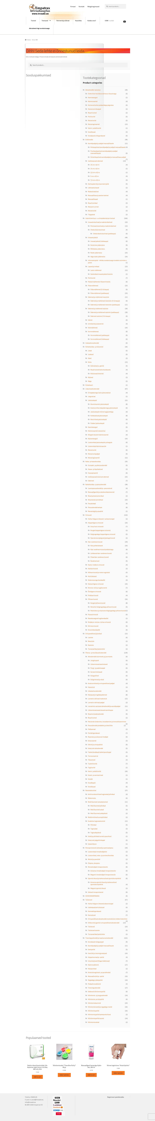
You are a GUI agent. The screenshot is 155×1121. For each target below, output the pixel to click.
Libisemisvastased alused (98, 664)
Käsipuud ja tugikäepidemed (97, 695)
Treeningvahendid (94, 988)
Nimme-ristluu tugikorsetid (97, 588)
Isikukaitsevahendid (92, 343)
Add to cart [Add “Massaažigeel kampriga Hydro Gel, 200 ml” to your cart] (91, 1075)
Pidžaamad (91, 729)
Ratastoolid (92, 120)
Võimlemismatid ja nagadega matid (100, 1007)
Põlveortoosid (93, 599)
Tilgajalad (91, 214)
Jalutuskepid (92, 400)
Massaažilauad (93, 199)
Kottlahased (92, 576)
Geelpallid (91, 949)
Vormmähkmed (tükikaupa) (99, 339)
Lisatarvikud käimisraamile (97, 446)
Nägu (90, 381)
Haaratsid (91, 687)
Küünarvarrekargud (94, 109)
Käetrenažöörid (93, 965)
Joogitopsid (94, 660)
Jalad (90, 351)
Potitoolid (91, 117)
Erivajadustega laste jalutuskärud (99, 393)
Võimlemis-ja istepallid (96, 999)
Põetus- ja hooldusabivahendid (95, 653)
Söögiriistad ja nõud (97, 680)
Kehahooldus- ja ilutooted (94, 347)
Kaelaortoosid (93, 569)
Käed (89, 358)
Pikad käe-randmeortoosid (99, 557)
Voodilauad (91, 132)
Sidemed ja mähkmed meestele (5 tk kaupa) (105, 301)
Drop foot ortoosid (96, 526)
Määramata (92, 798)
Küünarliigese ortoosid (95, 584)
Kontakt (81, 7)
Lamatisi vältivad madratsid (97, 699)
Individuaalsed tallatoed (96, 907)
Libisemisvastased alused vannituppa (100, 710)
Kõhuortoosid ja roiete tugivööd (99, 572)
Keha (89, 362)
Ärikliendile (89, 140)
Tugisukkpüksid (95, 833)
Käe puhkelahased (96, 546)
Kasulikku (78, 21)
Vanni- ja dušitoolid (94, 128)
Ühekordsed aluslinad (97, 230)
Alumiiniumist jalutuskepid (99, 404)
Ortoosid (88, 515)
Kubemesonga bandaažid (96, 580)
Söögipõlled (94, 676)
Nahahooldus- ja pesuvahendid (95, 484)
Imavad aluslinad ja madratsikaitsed (100, 222)
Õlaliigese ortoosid (94, 592)
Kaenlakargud (92, 97)
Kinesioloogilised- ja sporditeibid (99, 972)
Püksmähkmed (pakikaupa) (99, 293)
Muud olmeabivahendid (95, 714)
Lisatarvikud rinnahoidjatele (97, 852)
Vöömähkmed (92, 328)
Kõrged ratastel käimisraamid (98, 435)
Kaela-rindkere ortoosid (96, 565)
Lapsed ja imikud (93, 266)
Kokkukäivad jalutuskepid (99, 416)
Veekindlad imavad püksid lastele (101, 274)
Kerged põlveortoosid (97, 603)
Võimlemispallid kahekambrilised (99, 1014)
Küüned (90, 377)
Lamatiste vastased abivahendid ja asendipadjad (104, 706)
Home (29, 40)
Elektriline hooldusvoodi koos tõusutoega (102, 94)
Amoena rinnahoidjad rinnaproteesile (103, 871)
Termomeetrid (93, 756)
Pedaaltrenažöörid (94, 984)
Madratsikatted (93, 192)
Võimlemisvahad (93, 1022)
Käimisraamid (92, 101)
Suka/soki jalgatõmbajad (96, 840)
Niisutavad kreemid (96, 374)
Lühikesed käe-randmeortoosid (101, 553)
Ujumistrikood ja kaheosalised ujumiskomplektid (104, 878)
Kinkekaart (89, 385)
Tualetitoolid (92, 764)
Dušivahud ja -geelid (97, 366)
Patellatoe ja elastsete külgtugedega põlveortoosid (108, 611)
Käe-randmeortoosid (95, 542)
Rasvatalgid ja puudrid (95, 511)
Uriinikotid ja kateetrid (95, 324)
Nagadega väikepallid (95, 980)
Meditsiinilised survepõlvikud (97, 817)
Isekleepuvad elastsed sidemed (98, 477)
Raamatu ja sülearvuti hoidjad (98, 737)
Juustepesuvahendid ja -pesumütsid (100, 488)
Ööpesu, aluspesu (94, 863)
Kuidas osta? (91, 21)
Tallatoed (88, 900)
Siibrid (90, 320)
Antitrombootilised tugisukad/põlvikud (101, 794)
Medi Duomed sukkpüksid (98, 813)
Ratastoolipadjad (94, 454)
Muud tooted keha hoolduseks (100, 370)
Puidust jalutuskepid (97, 423)
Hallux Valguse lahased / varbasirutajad (101, 519)
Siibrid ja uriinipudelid (95, 745)
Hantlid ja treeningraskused (97, 953)
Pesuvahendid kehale (95, 507)
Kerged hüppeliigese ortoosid (100, 530)
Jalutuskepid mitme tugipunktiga (101, 412)
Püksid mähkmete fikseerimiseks (99, 282)
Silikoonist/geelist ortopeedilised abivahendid (103, 923)
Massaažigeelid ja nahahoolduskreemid (101, 492)
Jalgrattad (91, 396)
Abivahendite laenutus (93, 90)
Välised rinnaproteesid (95, 892)
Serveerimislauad (96, 672)
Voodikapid (91, 783)
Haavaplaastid (93, 473)
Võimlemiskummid (94, 1003)
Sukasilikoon (92, 844)
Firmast (73, 7)
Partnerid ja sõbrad (62, 21)
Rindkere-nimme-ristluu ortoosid (99, 622)
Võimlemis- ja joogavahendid (97, 995)
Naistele (91, 645)
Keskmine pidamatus (97, 245)
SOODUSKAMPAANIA (92, 896)
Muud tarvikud (92, 203)
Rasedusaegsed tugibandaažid (98, 618)
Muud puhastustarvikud (96, 496)
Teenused (45, 21)
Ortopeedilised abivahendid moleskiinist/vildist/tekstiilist (107, 919)
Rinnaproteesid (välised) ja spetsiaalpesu (99, 848)
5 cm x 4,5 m (94, 176)
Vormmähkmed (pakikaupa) (99, 335)
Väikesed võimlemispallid (96, 992)
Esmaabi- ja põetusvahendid (97, 465)
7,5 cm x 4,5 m (95, 180)
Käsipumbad (92, 969)
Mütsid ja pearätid (94, 859)
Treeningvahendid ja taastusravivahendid (99, 938)
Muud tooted (92, 113)
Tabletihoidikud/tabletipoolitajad (99, 752)
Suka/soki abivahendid (95, 748)
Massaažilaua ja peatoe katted (98, 195)
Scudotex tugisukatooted (96, 821)
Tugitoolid (91, 768)
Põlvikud (93, 825)
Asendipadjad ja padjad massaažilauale (101, 143)
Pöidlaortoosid (93, 595)
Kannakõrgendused (94, 911)
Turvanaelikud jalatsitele (96, 649)
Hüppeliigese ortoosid (95, 523)
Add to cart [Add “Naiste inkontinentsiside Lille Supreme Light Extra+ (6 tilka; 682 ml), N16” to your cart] (37, 1077)
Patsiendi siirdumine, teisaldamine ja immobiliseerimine (107, 722)
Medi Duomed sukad (97, 810)
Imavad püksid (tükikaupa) (99, 241)
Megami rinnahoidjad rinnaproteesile (103, 875)
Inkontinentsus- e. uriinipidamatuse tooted (100, 218)
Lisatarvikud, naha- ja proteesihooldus (101, 855)
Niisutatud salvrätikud (95, 500)
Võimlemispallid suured (96, 1018)
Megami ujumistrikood (98, 888)
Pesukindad (92, 504)
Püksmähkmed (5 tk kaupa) (99, 289)
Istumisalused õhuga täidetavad (99, 961)
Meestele (91, 641)
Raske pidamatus (96, 253)
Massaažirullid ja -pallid (96, 976)
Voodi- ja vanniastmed (95, 775)
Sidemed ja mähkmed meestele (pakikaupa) (105, 305)
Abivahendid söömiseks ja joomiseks (100, 657)
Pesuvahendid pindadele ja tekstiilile (100, 725)
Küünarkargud (92, 439)
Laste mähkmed (95, 270)
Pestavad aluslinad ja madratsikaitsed (103, 226)
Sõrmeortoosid (93, 626)
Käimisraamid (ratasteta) (96, 431)
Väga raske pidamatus (97, 257)
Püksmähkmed (93, 286)
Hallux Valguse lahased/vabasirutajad (100, 904)
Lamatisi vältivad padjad (96, 702)
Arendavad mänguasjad (95, 942)
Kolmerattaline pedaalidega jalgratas (101, 105)
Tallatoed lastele (94, 930)
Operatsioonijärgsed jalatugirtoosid (102, 538)
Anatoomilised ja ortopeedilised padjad (101, 683)
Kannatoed (91, 915)
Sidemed (91, 481)
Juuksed (90, 354)
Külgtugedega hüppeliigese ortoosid (102, 534)
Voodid (90, 779)
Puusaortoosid (93, 614)
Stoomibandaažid (94, 630)
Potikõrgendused (94, 733)
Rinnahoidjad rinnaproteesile (98, 867)
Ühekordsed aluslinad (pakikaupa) (104, 234)
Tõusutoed (91, 760)
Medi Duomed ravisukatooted (98, 802)
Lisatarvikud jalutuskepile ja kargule (100, 442)
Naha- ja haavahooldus (93, 461)
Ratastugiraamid (93, 124)
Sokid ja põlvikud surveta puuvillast (100, 836)
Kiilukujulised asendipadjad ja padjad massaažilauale (107, 147)
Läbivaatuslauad (93, 188)
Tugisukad (93, 829)
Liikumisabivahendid (92, 389)
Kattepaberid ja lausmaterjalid (98, 184)
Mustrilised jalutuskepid (98, 419)
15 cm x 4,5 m (94, 169)
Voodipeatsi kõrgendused (96, 136)
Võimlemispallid (93, 1011)
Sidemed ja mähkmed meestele (98, 297)
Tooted (33, 21)
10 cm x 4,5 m (94, 165)
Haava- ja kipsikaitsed (95, 469)
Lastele (90, 637)
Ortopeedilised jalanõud (93, 634)
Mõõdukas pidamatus (97, 249)
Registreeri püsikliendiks (115, 1097)
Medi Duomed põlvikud (98, 806)
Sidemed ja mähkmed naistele (98, 309)
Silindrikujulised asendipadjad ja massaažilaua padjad (108, 157)
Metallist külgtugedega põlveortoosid (103, 607)
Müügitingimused (93, 7)
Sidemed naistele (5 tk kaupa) (100, 316)
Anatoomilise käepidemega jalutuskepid (104, 408)
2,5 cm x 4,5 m (95, 172)
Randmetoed (94, 561)
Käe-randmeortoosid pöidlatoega (101, 549)
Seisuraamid (92, 741)
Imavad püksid (93, 237)
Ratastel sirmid (93, 207)
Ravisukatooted (90, 790)
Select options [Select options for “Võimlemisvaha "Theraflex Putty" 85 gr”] (64, 1075)
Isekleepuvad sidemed (95, 161)
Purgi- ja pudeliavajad (97, 668)
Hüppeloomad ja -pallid (96, 957)
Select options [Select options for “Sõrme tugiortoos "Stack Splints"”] (118, 1073)
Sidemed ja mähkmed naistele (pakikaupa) (104, 312)
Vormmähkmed (93, 331)
